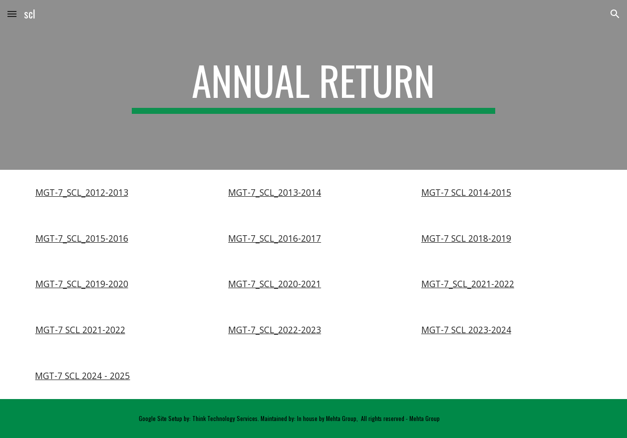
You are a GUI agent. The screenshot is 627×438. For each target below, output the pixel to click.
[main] (313, 85)
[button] (12, 13)
